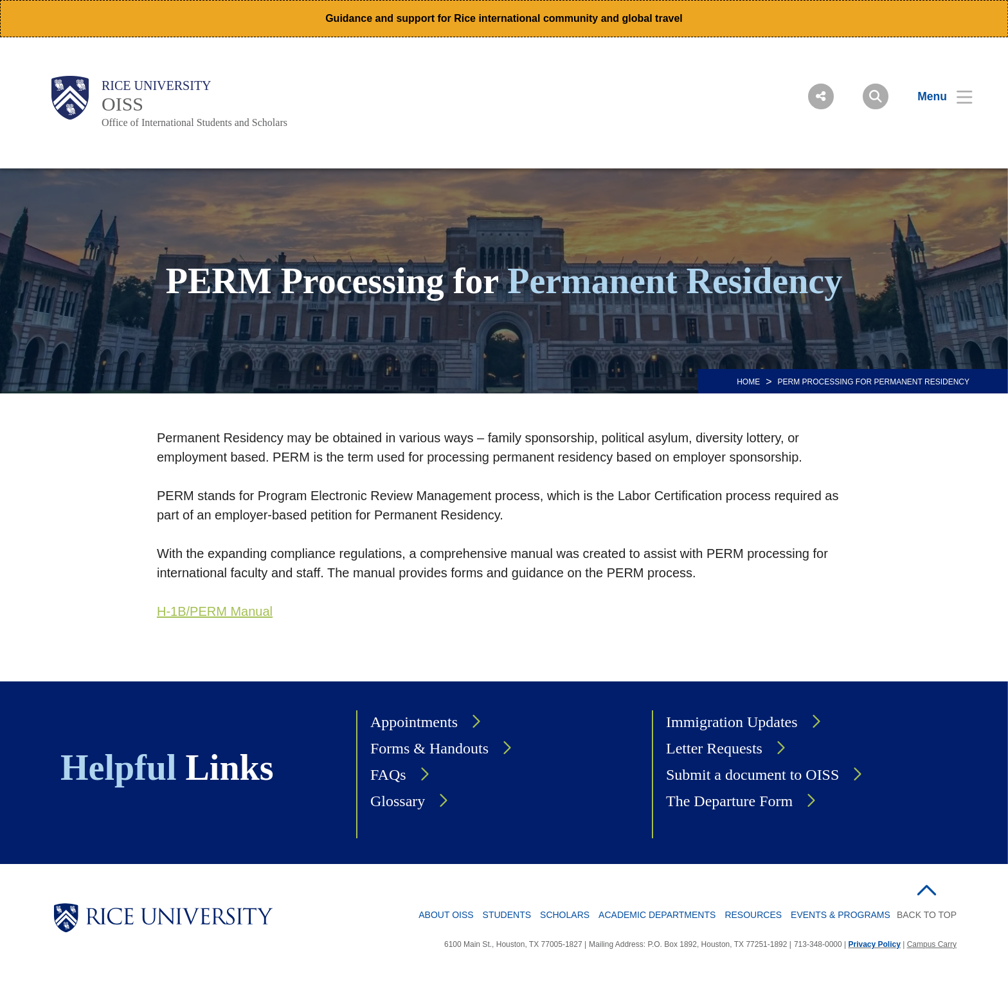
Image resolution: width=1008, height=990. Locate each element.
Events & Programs (840, 915)
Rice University (157, 85)
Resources (753, 915)
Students (507, 915)
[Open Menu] (937, 96)
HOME (748, 381)
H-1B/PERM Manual (215, 611)
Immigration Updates (732, 722)
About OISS (446, 915)
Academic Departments (657, 915)
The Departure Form (729, 801)
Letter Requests (714, 748)
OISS (122, 103)
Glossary (397, 801)
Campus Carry (932, 944)
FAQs (388, 774)
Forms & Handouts (429, 748)
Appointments (414, 722)
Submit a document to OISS (752, 774)
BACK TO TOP (927, 915)
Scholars (565, 915)
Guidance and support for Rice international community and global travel (504, 18)
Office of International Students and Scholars (194, 122)
